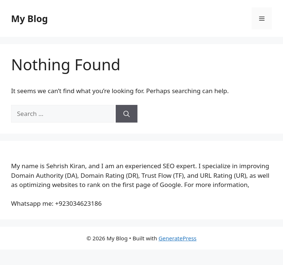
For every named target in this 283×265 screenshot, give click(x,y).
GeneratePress (177, 238)
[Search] (126, 114)
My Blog (29, 18)
